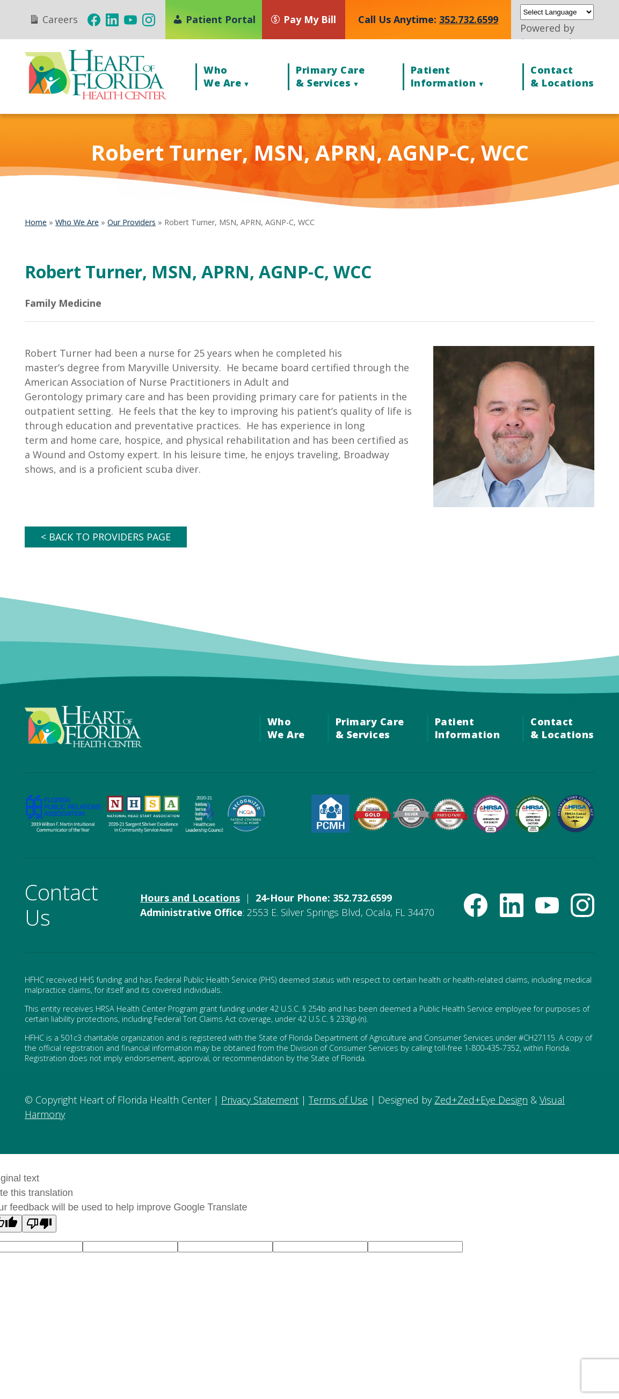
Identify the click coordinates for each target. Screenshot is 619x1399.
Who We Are (77, 222)
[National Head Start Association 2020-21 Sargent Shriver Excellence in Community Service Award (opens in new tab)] (143, 829)
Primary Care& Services (330, 76)
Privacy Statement (259, 1099)
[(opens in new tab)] (94, 19)
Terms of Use (338, 1099)
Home (36, 222)
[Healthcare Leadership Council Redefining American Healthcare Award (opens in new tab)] (204, 829)
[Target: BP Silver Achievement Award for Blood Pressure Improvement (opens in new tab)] (411, 824)
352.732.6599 (468, 19)
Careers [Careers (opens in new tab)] (53, 19)
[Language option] (130, 1246)
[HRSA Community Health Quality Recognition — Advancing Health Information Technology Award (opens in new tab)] (491, 829)
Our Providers (131, 222)
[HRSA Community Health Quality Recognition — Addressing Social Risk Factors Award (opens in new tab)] (533, 829)
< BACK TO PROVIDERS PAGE (106, 536)
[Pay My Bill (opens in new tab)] (308, 19)
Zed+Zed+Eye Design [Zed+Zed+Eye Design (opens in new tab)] (481, 1099)
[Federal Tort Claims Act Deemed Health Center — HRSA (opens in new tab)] (575, 829)
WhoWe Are (222, 76)
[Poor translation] (39, 1223)
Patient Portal (214, 19)
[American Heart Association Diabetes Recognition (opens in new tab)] (449, 826)
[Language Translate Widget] (556, 12)
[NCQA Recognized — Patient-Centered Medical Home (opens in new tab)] (246, 829)
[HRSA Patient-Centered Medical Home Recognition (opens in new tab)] (330, 829)
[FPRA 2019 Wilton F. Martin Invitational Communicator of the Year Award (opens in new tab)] (63, 829)
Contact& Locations (562, 76)
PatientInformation (443, 76)
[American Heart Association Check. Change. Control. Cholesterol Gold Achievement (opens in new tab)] (372, 827)
